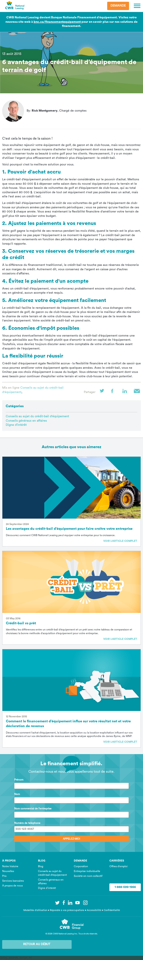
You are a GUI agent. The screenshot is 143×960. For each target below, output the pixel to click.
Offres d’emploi (118, 866)
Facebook (114, 392)
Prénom (18, 779)
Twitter (103, 392)
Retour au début (36, 944)
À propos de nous (12, 885)
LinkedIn (125, 392)
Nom (17, 794)
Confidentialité (112, 910)
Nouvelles (8, 871)
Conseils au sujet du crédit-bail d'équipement (37, 416)
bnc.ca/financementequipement (57, 21)
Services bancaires (13, 880)
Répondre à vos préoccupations (67, 910)
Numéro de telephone (27, 823)
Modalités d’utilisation (35, 910)
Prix (4, 876)
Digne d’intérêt (16, 424)
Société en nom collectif (88, 876)
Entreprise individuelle (87, 871)
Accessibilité (94, 910)
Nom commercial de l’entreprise (33, 808)
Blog (40, 866)
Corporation (81, 866)
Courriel (137, 392)
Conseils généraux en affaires (26, 420)
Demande (118, 5)
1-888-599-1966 (125, 887)
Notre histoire (10, 866)
